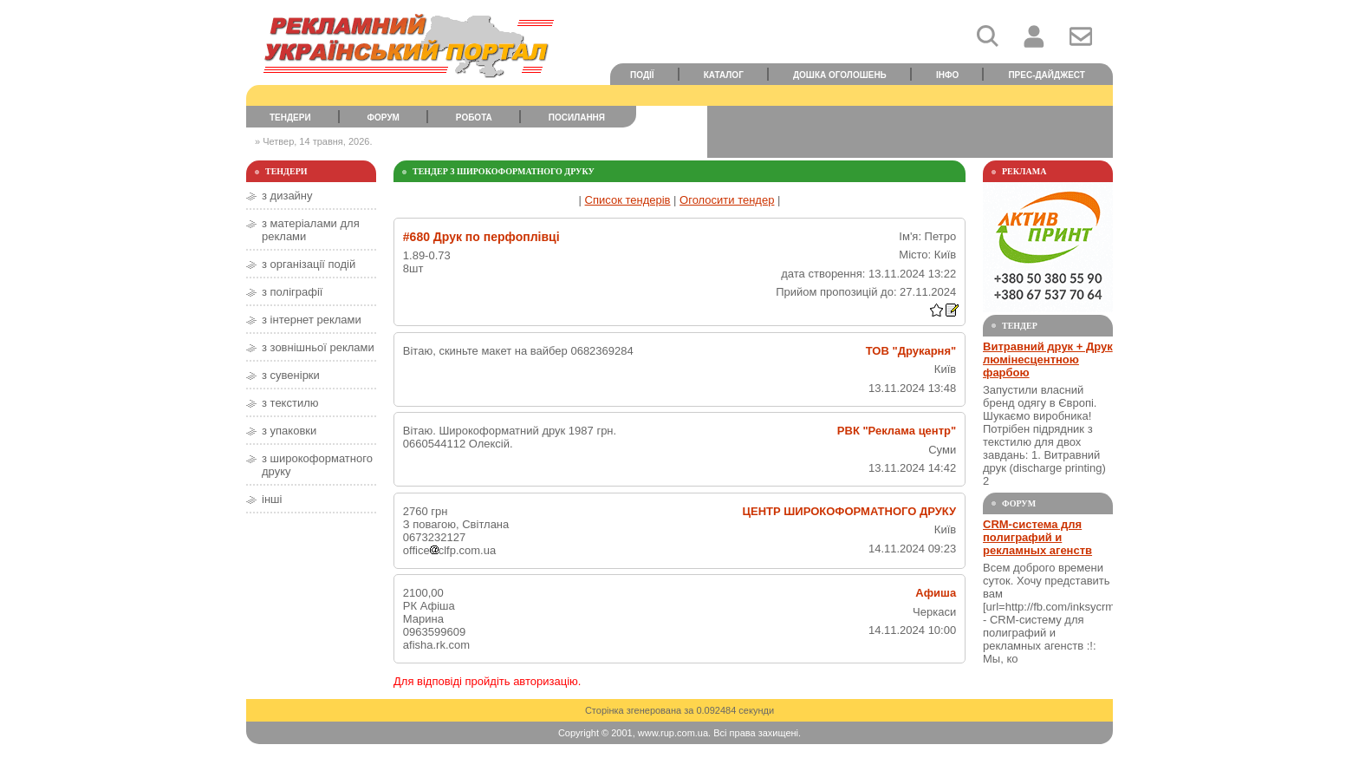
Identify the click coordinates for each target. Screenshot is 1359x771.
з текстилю (290, 402)
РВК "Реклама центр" (896, 430)
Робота (474, 117)
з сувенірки (291, 375)
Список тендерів (628, 199)
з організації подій (308, 264)
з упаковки (289, 430)
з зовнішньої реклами (318, 347)
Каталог (724, 75)
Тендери (290, 117)
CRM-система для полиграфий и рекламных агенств (1037, 537)
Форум (383, 117)
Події (642, 75)
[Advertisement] (910, 132)
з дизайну (287, 195)
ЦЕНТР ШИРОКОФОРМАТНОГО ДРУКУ (850, 511)
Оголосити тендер (727, 199)
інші (272, 499)
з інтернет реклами (311, 319)
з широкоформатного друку (317, 465)
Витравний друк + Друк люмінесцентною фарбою (1048, 359)
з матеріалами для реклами (311, 230)
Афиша (935, 592)
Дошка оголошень (840, 75)
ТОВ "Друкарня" (911, 350)
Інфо (947, 75)
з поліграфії (292, 291)
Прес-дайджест (1046, 75)
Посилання (577, 117)
